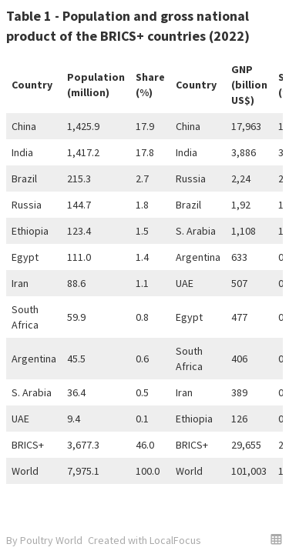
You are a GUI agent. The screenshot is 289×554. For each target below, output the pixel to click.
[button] (276, 539)
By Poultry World (44, 540)
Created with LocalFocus (144, 540)
